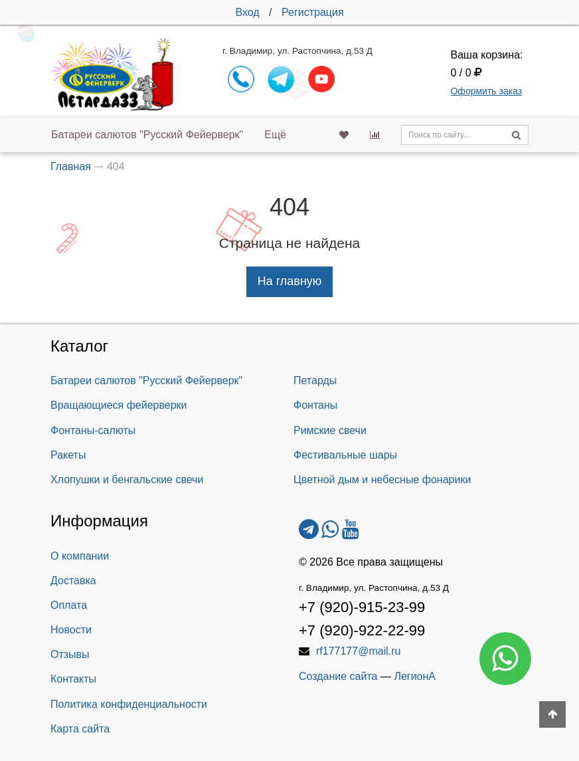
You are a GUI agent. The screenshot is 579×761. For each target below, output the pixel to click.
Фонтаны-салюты (92, 430)
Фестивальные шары (345, 455)
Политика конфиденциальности (128, 704)
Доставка (73, 580)
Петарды (315, 380)
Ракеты (68, 455)
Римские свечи (330, 430)
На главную (290, 281)
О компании (79, 556)
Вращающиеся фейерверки (118, 405)
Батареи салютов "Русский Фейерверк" (147, 134)
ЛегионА (415, 676)
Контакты (73, 679)
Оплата (68, 605)
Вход (247, 12)
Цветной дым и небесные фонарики (382, 479)
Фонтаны (315, 405)
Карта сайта (80, 728)
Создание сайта (338, 676)
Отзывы (70, 654)
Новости (71, 629)
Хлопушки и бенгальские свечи (126, 479)
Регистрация (313, 12)
